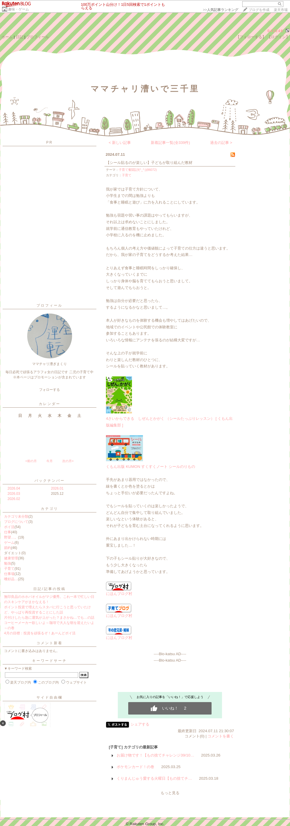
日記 (19, 37)
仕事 (7, 532)
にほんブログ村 (119, 591)
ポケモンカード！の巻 (135, 767)
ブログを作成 (259, 10)
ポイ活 (9, 527)
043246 (275, 31)
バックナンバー (49, 481)
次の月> (68, 461)
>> (220, 10)
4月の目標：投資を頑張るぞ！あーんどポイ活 (40, 633)
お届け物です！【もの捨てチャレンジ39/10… (155, 755)
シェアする (140, 724)
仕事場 (9, 574)
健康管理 (11, 558)
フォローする (49, 390)
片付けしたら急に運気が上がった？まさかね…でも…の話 (49, 618)
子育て (9, 569)
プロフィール (37, 37)
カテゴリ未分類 (16, 516)
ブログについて (16, 522)
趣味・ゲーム (18, 9)
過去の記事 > (221, 142)
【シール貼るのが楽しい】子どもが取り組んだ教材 (149, 162)
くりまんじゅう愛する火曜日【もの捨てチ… (154, 778)
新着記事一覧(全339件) (170, 142)
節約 (7, 548)
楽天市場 (281, 10)
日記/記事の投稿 (49, 589)
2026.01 (57, 488)
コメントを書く (221, 736)
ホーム (7, 37)
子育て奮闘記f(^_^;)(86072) (138, 169)
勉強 (7, 563)
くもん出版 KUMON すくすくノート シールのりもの (150, 466)
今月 (49, 461)
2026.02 (14, 499)
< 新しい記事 (120, 142)
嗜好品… (11, 579)
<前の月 (30, 461)
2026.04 (14, 488)
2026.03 (14, 494)
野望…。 (11, 537)
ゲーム (9, 543)
